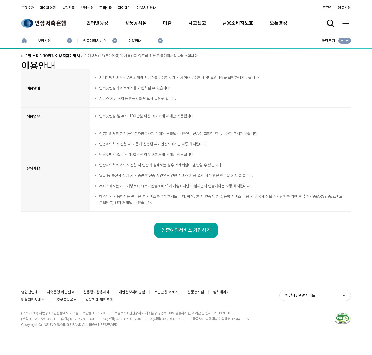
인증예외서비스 (94, 41)
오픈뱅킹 (278, 23)
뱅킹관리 (68, 7)
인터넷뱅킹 (97, 23)
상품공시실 (136, 23)
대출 (167, 23)
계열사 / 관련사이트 (300, 325)
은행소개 (27, 7)
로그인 (327, 7)
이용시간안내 (146, 7)
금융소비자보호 (238, 23)
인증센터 (344, 7)
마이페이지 (48, 7)
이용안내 (134, 41)
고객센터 (105, 7)
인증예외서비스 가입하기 (186, 260)
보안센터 (87, 7)
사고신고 (197, 23)
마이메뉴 (124, 7)
